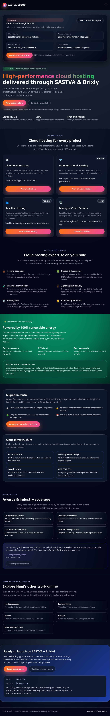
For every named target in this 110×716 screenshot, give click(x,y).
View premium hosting (81, 189)
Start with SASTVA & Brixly (19, 55)
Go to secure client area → (97, 711)
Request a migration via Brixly (23, 424)
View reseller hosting (28, 231)
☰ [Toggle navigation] (106, 5)
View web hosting (28, 189)
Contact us (20, 679)
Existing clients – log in (42, 669)
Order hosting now (15, 669)
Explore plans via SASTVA (19, 563)
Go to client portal (39, 103)
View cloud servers (82, 231)
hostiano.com (22, 683)
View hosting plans (14, 103)
